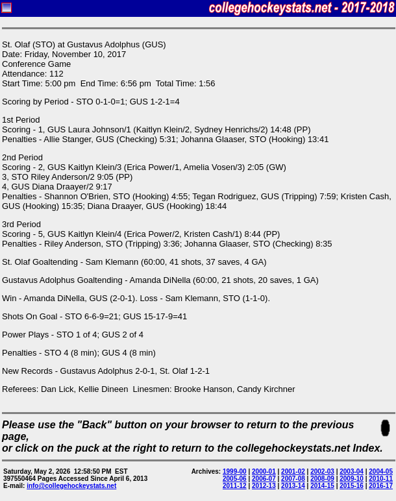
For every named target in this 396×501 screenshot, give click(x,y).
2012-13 (264, 485)
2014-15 (322, 485)
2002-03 (322, 471)
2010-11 (381, 478)
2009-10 (352, 478)
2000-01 (264, 471)
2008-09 (322, 478)
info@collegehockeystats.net (71, 485)
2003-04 (352, 471)
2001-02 (293, 471)
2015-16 (352, 485)
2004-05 (381, 471)
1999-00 (235, 471)
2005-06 (235, 478)
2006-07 (264, 478)
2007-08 (293, 478)
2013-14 (293, 485)
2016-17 (381, 485)
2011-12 (235, 485)
